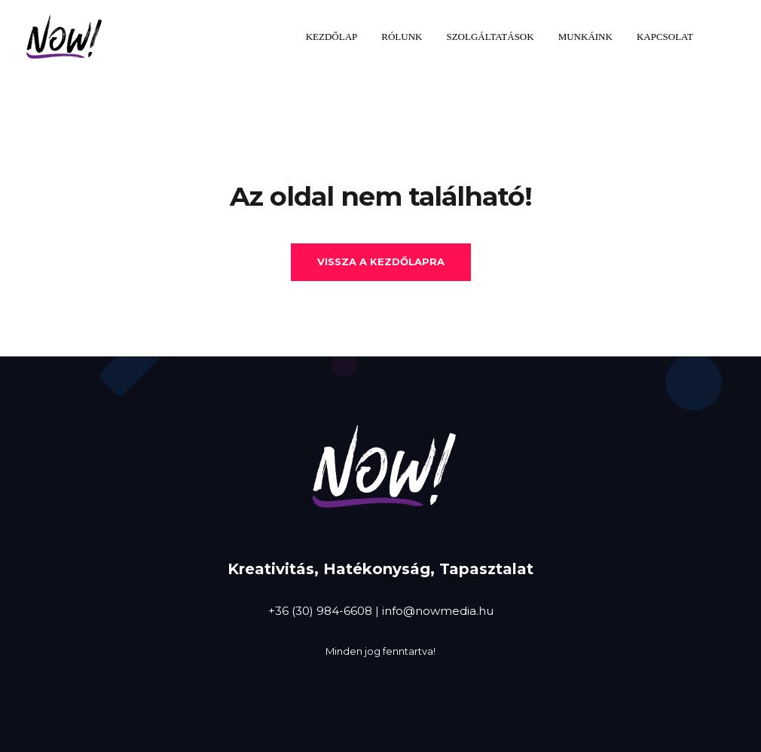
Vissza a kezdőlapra (381, 261)
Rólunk (401, 36)
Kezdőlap (332, 36)
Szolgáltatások (489, 36)
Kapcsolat (665, 36)
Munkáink (585, 36)
